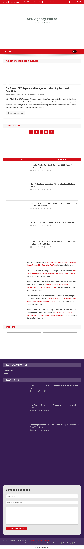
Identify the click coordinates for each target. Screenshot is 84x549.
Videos (29, 2)
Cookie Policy (67, 543)
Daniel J (26, 95)
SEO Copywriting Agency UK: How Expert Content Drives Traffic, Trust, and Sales (53, 242)
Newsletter (37, 2)
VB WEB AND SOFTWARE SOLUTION (38, 540)
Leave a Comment (38, 95)
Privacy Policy (35, 543)
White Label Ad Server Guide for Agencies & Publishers (52, 222)
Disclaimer (56, 543)
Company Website (49, 2)
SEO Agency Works (42, 19)
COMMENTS (61, 159)
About (23, 2)
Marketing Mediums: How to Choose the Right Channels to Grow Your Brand (53, 204)
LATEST (23, 159)
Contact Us (60, 2)
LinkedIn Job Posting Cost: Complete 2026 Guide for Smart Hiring (51, 166)
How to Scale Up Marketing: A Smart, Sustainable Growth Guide (53, 185)
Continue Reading (15, 113)
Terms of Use (46, 543)
